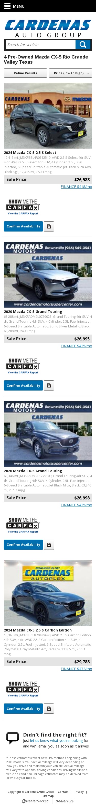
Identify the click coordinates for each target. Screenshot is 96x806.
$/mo (76, 186)
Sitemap (48, 796)
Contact (63, 792)
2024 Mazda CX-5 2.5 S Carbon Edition (38, 630)
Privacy (79, 792)
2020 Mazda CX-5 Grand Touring (33, 311)
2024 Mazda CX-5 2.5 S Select (30, 152)
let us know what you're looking (56, 740)
